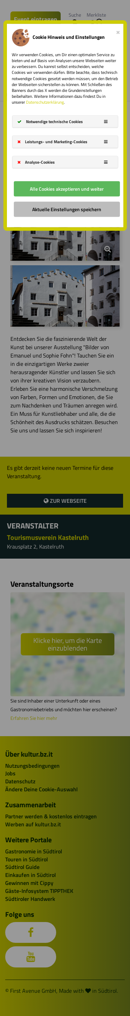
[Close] (118, 31)
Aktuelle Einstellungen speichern (66, 209)
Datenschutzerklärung (45, 102)
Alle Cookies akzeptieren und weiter (67, 188)
